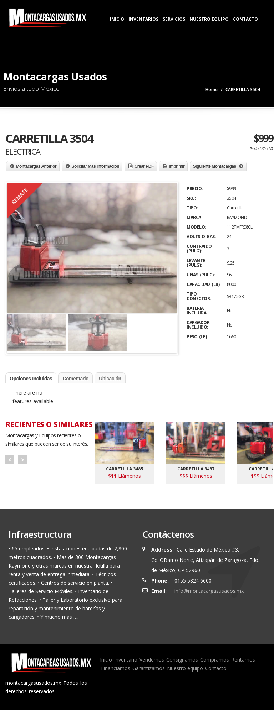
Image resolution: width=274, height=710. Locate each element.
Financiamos (115, 668)
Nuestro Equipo (209, 19)
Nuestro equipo (185, 668)
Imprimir (176, 166)
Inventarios (143, 19)
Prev (9, 459)
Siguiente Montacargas (214, 166)
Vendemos (151, 659)
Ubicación (110, 378)
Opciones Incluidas (31, 378)
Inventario (125, 659)
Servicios (174, 19)
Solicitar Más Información (96, 166)
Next (22, 459)
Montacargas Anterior (36, 166)
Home (212, 90)
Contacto (245, 19)
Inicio (117, 19)
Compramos (214, 659)
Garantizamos (148, 668)
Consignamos (182, 659)
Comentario (75, 378)
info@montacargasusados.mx (209, 591)
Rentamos (243, 659)
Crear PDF (144, 166)
